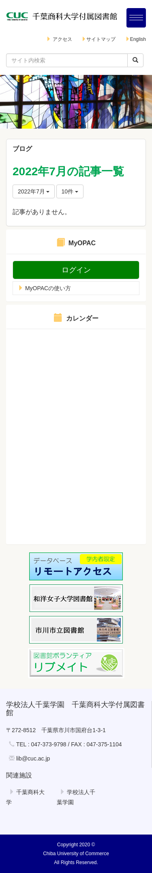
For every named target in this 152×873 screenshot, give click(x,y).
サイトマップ (98, 39)
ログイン (76, 270)
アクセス (59, 39)
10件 (70, 191)
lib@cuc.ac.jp (33, 758)
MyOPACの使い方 (44, 288)
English (135, 39)
